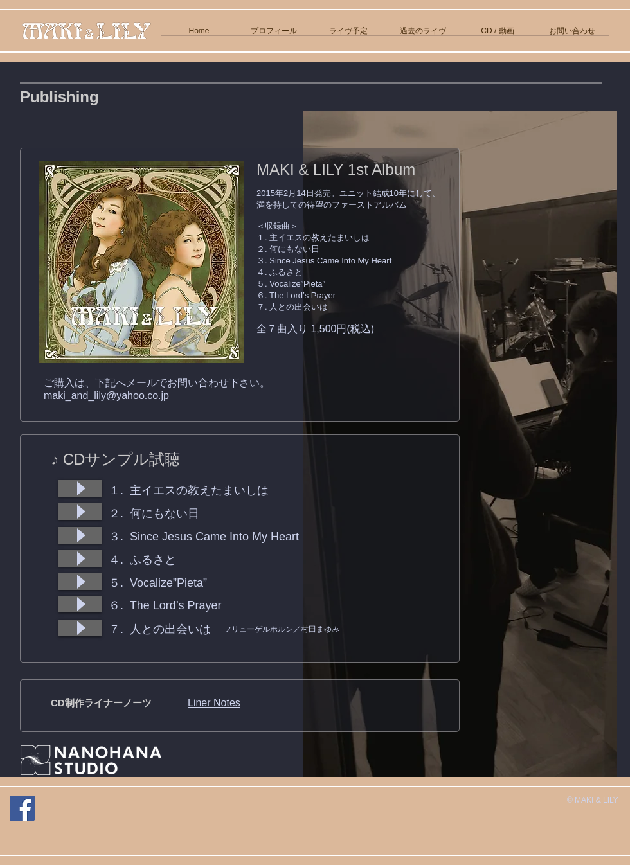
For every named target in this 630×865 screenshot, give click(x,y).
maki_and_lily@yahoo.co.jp (106, 395)
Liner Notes (214, 702)
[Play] (80, 488)
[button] (497, 30)
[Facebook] (22, 808)
